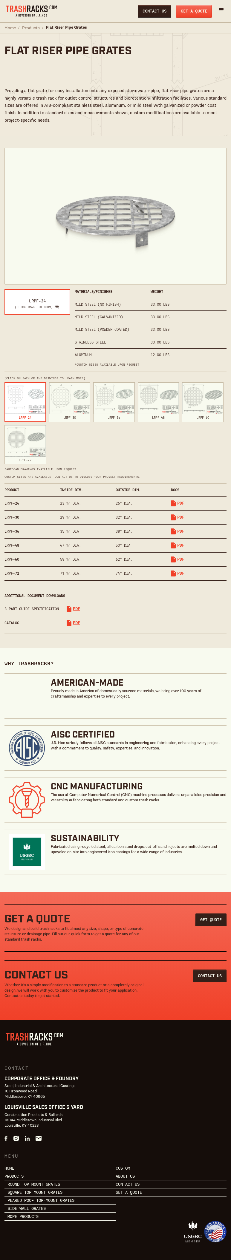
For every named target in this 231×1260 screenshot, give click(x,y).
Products (31, 27)
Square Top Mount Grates (34, 1161)
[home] (31, 11)
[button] (221, 11)
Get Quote (211, 888)
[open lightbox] (37, 285)
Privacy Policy (19, 1245)
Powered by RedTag (109, 1234)
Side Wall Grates (26, 1177)
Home (10, 27)
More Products (23, 1185)
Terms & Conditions (60, 1245)
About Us (125, 1145)
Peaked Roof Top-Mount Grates (40, 1169)
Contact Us (154, 11)
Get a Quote (194, 11)
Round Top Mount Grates (33, 1153)
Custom (123, 1137)
